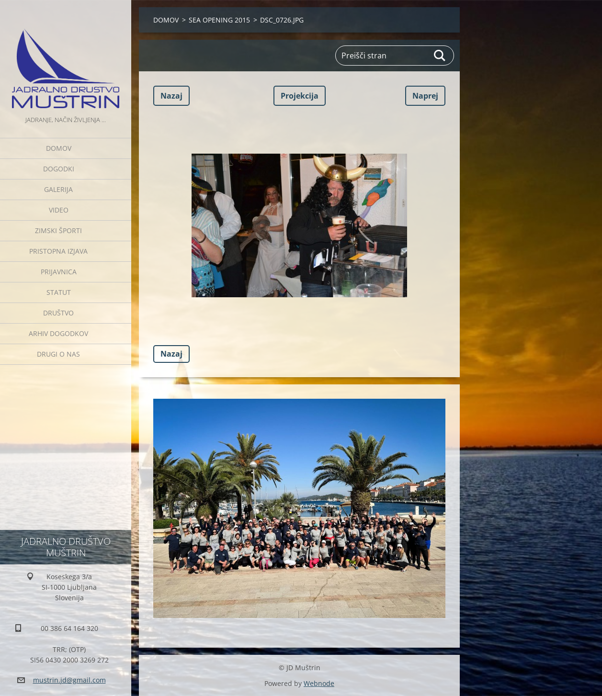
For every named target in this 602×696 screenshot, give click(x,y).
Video (58, 209)
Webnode (319, 683)
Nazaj (171, 95)
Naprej (425, 95)
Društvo (58, 312)
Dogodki (58, 168)
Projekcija (299, 95)
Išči (440, 55)
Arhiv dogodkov (58, 333)
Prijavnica (59, 271)
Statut (58, 292)
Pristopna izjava (58, 251)
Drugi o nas (58, 354)
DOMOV (58, 148)
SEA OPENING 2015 (219, 19)
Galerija (58, 189)
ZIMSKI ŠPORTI (58, 230)
